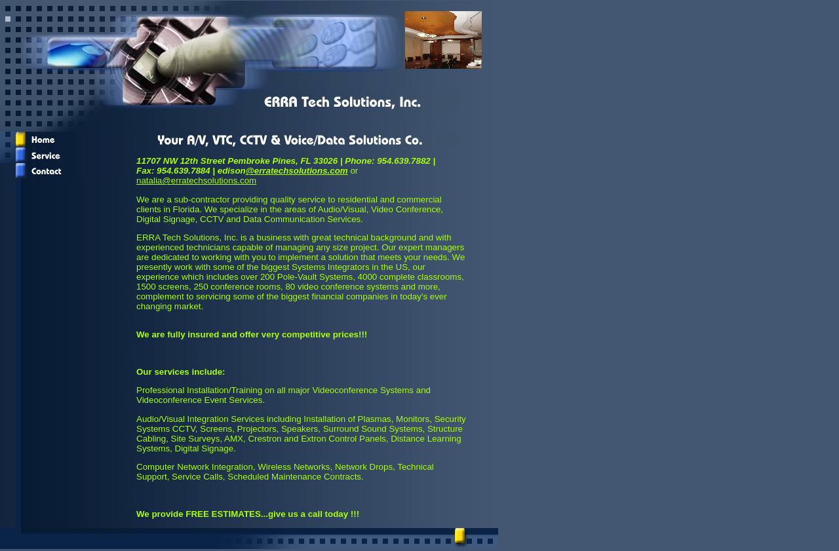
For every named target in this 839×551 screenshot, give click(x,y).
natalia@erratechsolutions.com (196, 180)
